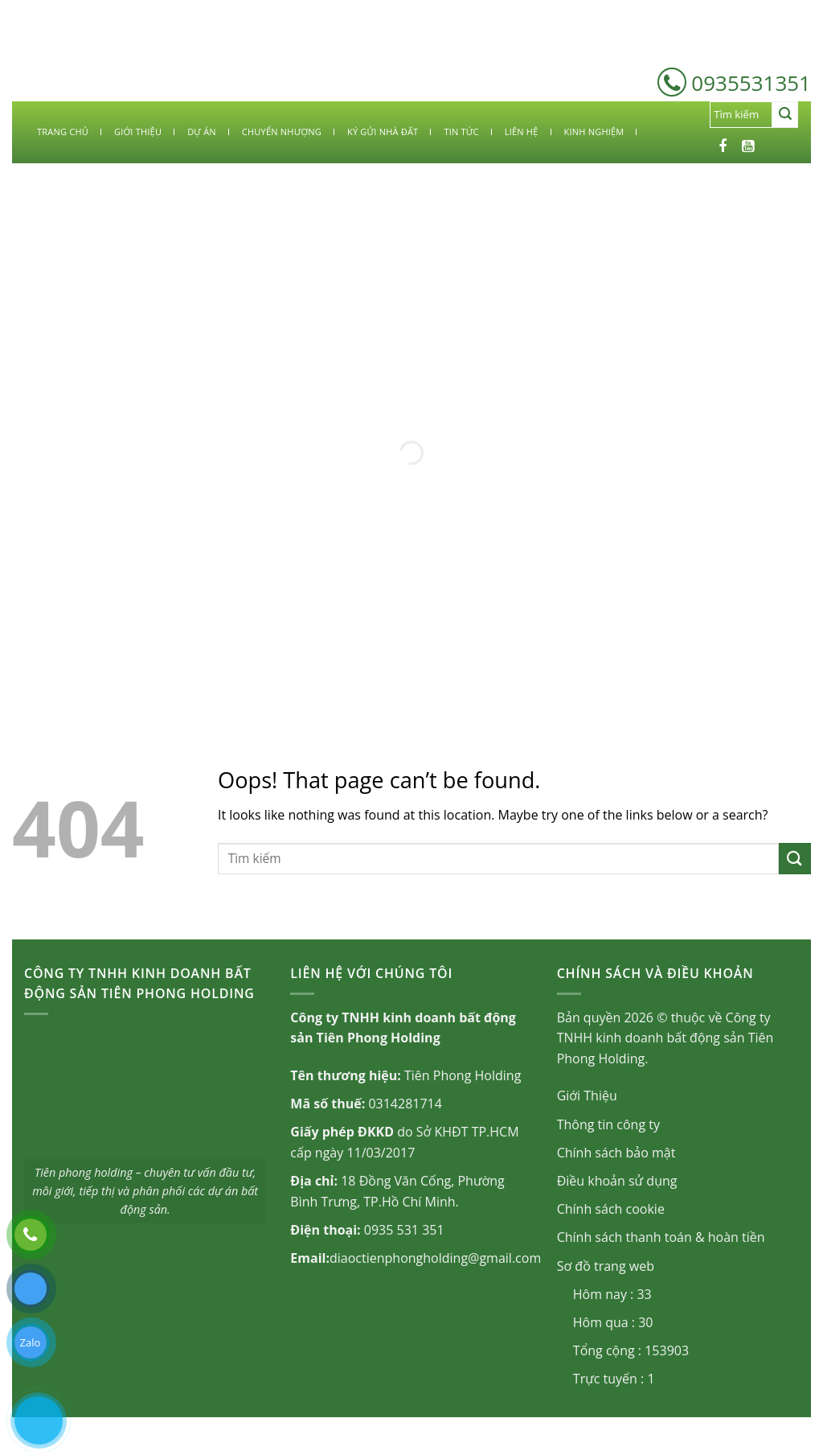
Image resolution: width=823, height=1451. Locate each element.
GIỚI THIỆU (138, 131)
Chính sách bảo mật (616, 1152)
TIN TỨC (461, 131)
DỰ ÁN (201, 131)
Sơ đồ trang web (605, 1266)
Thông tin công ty (608, 1124)
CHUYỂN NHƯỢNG (281, 131)
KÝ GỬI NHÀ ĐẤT (382, 131)
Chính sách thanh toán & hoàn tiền (661, 1237)
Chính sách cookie (611, 1209)
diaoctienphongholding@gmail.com (435, 1258)
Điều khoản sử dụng (617, 1181)
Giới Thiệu (587, 1095)
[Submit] (785, 115)
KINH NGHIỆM (594, 131)
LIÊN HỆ (521, 131)
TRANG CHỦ (62, 131)
